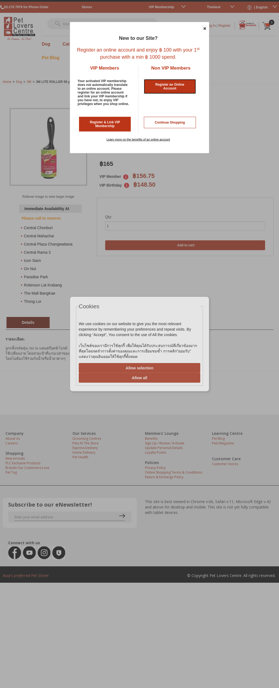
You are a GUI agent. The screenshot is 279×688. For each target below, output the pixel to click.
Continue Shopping (170, 122)
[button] (204, 27)
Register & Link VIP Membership (105, 124)
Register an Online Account (169, 86)
